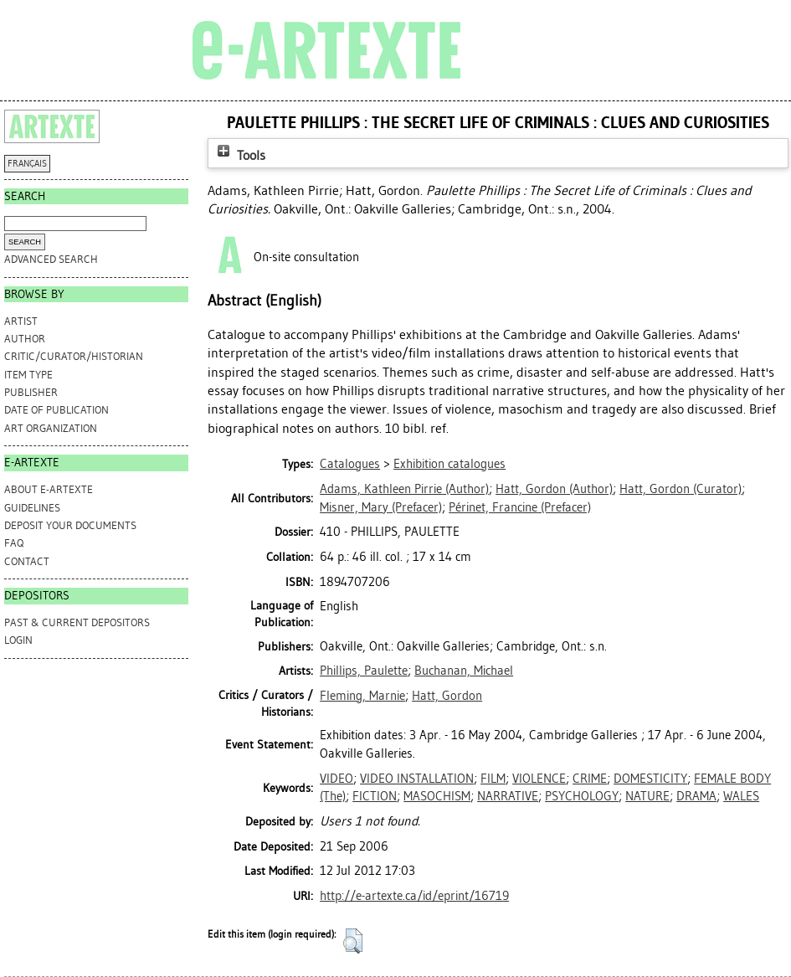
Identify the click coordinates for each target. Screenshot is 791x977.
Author (24, 338)
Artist (21, 321)
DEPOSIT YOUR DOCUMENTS (70, 525)
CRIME (590, 778)
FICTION (374, 796)
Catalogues (350, 463)
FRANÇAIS (27, 163)
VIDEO (336, 778)
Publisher (31, 392)
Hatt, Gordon (447, 695)
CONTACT (26, 561)
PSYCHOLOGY (582, 796)
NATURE (647, 796)
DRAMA (696, 796)
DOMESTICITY (650, 778)
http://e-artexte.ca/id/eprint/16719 (414, 895)
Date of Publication (56, 410)
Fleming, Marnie (362, 695)
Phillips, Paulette (364, 670)
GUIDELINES (32, 507)
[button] (353, 941)
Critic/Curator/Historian (73, 356)
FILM (493, 778)
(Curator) (680, 488)
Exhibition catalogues (449, 463)
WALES (741, 796)
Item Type (28, 374)
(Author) (404, 488)
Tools (239, 155)
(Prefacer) (381, 507)
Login (18, 640)
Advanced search (51, 259)
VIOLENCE (539, 778)
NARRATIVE (507, 796)
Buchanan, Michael (463, 670)
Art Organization (50, 428)
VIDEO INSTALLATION (417, 778)
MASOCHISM (436, 796)
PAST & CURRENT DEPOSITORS (77, 622)
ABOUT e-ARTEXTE (48, 489)
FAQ (13, 543)
